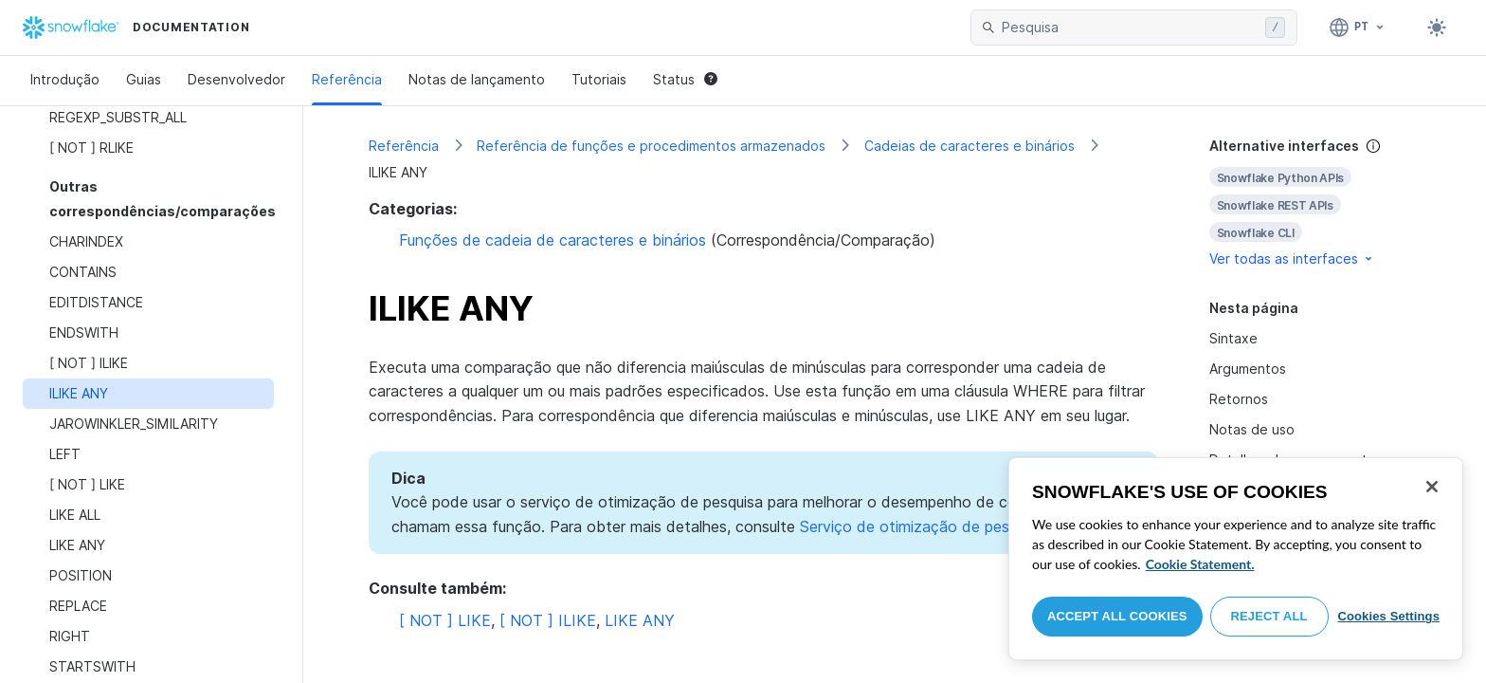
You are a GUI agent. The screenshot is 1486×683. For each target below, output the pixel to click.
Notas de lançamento (476, 79)
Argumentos (1247, 368)
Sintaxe (1233, 338)
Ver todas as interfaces (1292, 258)
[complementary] (1315, 202)
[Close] (1432, 487)
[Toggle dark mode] (1437, 27)
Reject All (1269, 616)
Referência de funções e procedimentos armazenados (651, 146)
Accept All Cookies (1117, 616)
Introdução (65, 79)
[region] (1235, 558)
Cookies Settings (1388, 616)
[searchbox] (1130, 27)
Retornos (1238, 399)
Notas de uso (1252, 429)
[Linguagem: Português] (1357, 27)
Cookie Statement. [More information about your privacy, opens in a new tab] (1200, 564)
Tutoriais (598, 79)
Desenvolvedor (236, 79)
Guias (143, 79)
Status (685, 79)
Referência (347, 79)
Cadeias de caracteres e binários (969, 146)
